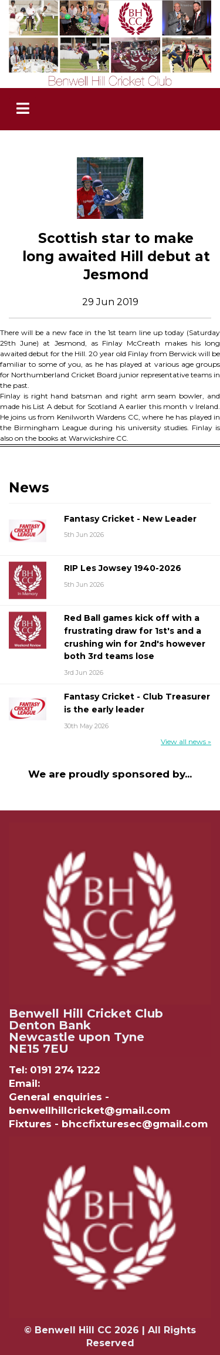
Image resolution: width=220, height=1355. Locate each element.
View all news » (186, 741)
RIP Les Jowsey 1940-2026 (122, 568)
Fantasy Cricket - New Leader (130, 518)
